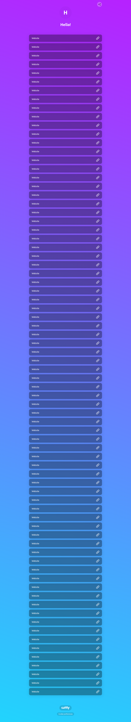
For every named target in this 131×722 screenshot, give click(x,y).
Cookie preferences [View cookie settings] (65, 714)
